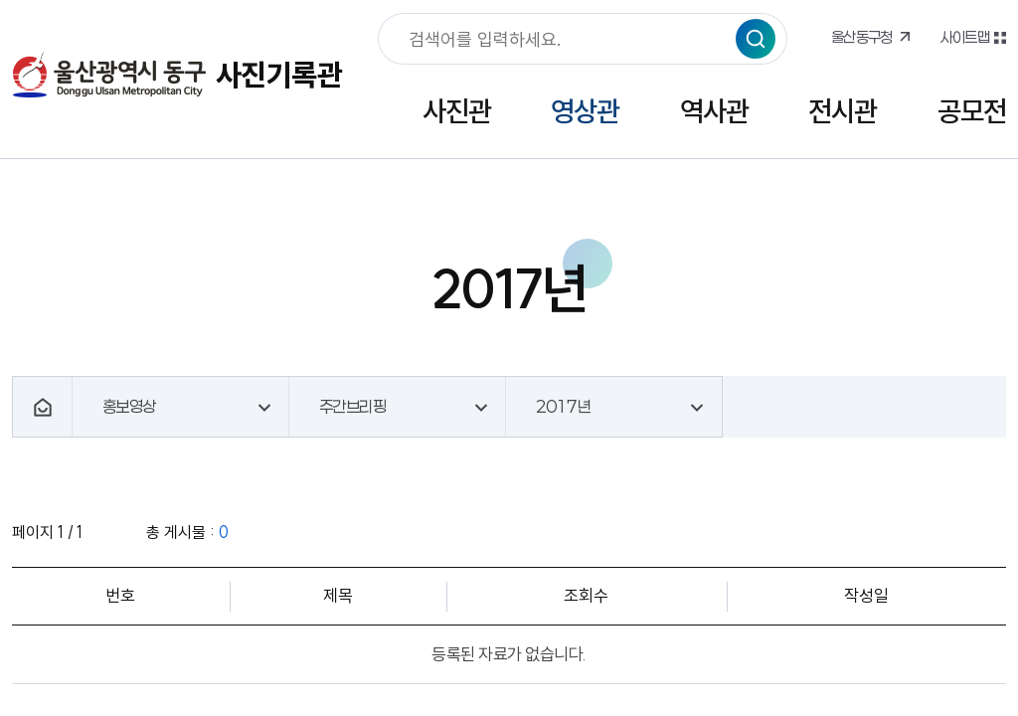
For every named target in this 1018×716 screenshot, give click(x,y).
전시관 (842, 110)
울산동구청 (862, 37)
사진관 (457, 110)
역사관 (714, 110)
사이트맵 (964, 37)
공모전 (971, 110)
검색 (755, 39)
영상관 (585, 110)
